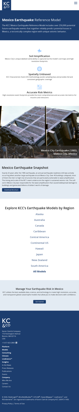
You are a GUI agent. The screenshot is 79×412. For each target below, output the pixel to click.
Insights (5, 362)
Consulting (6, 353)
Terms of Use (19, 403)
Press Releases (8, 368)
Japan (39, 254)
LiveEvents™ (7, 359)
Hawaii (39, 248)
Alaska (40, 214)
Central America (39, 237)
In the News (6, 365)
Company (6, 377)
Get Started (39, 302)
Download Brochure (11, 190)
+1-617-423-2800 (8, 343)
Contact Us (6, 386)
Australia (39, 220)
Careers (5, 383)
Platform (5, 347)
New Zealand (39, 260)
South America (39, 265)
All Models (39, 271)
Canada (39, 225)
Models (5, 350)
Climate (5, 356)
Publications (7, 371)
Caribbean (39, 231)
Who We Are (7, 380)
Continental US (39, 242)
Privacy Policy (7, 403)
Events (4, 374)
